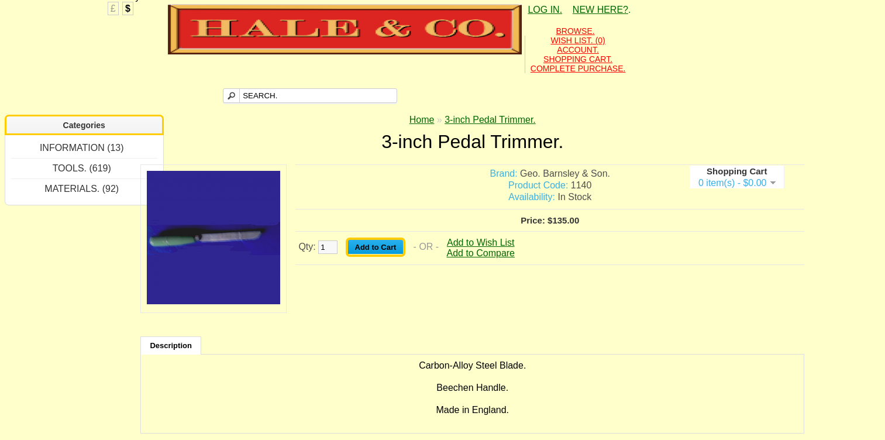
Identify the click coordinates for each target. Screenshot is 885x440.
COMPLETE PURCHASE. (578, 68)
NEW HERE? (600, 10)
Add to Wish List (481, 243)
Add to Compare (481, 253)
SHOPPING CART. (577, 59)
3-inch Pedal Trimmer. (490, 120)
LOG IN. (545, 10)
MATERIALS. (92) (81, 189)
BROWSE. (575, 31)
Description (171, 345)
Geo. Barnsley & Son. (565, 173)
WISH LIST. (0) (577, 40)
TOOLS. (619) (82, 168)
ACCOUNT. (578, 49)
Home (422, 120)
